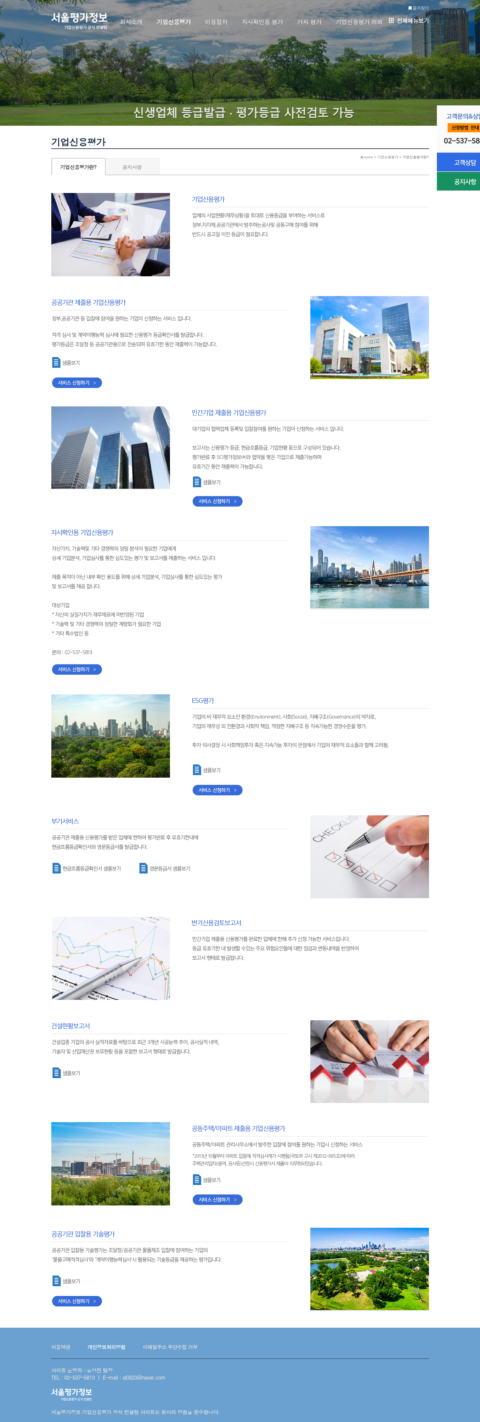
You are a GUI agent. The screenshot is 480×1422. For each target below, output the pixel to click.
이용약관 (60, 1347)
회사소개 (131, 21)
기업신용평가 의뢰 (359, 21)
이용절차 (216, 21)
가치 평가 (309, 21)
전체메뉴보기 (409, 21)
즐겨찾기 (419, 8)
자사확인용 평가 (262, 21)
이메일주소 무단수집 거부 (170, 1347)
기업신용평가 (174, 21)
